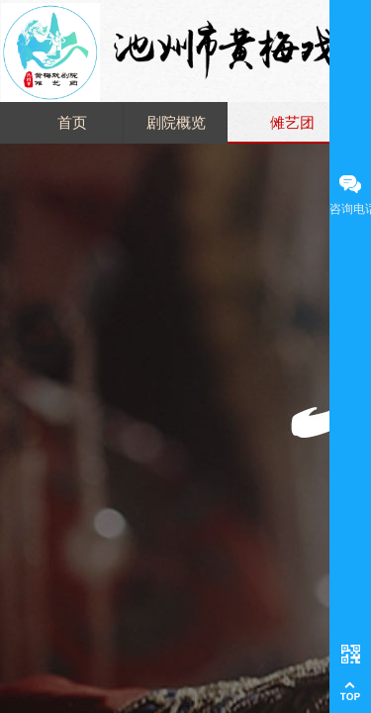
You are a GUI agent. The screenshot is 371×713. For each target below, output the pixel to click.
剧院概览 (176, 122)
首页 (72, 122)
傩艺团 (292, 122)
